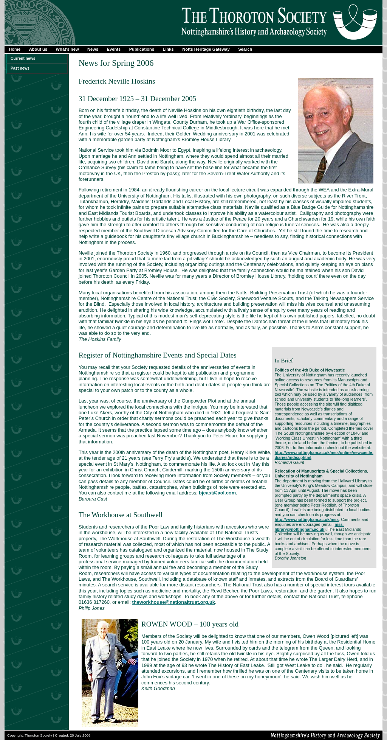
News (92, 49)
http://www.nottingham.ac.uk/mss (307, 519)
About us (38, 49)
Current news (23, 58)
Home (14, 49)
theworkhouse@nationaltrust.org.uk (173, 602)
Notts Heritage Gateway (206, 49)
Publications (142, 49)
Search (245, 49)
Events (114, 49)
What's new (67, 49)
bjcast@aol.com (217, 493)
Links (168, 49)
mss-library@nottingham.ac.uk (309, 527)
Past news (20, 68)
